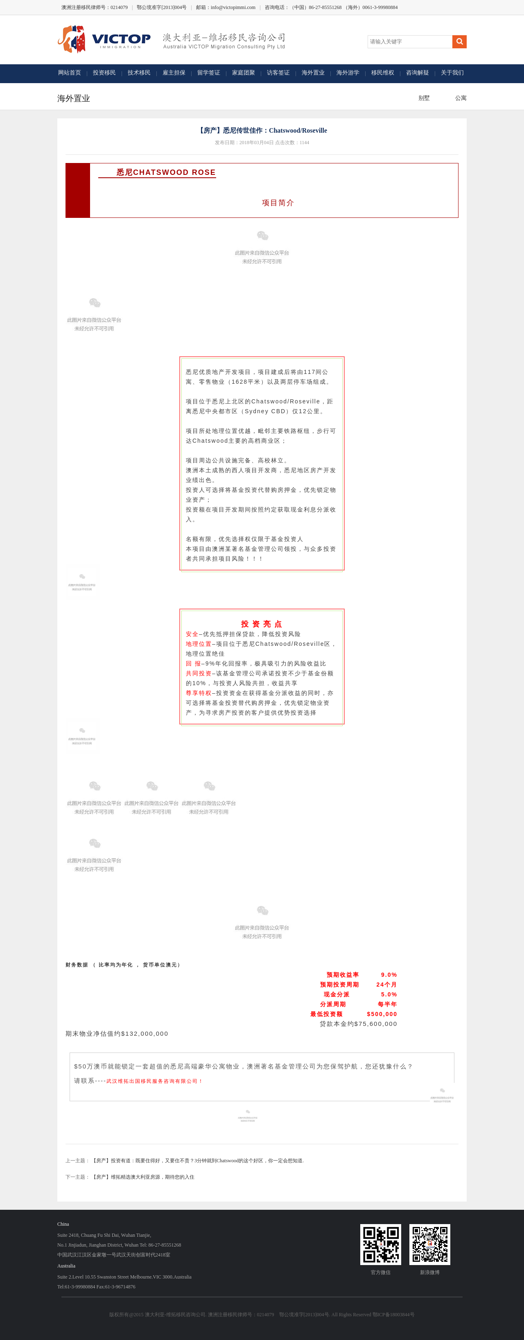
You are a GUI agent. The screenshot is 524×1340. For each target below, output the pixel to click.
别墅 (423, 98)
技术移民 (139, 73)
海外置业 (313, 73)
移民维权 (382, 73)
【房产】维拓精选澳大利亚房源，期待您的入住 (142, 1177)
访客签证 (278, 73)
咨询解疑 (417, 73)
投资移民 (104, 73)
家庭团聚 (243, 73)
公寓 (459, 98)
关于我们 (452, 73)
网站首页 (69, 73)
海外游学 (348, 73)
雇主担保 (174, 73)
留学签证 (208, 73)
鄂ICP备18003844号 (394, 1314)
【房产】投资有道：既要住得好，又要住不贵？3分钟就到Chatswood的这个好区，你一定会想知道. (197, 1160)
